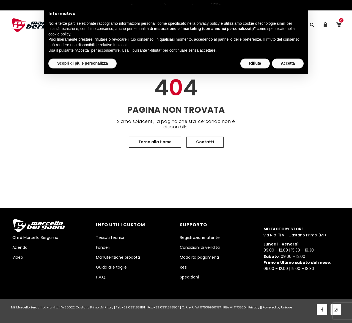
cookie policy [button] (59, 34)
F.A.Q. (101, 277)
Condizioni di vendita (200, 247)
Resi (183, 267)
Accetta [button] (288, 63)
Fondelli (103, 247)
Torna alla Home (155, 142)
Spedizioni (189, 277)
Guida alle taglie (111, 267)
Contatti (205, 142)
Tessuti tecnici (110, 237)
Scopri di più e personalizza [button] (82, 63)
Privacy (253, 307)
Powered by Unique (277, 307)
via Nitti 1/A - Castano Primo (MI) (294, 232)
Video (17, 257)
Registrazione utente (200, 237)
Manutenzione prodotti (118, 257)
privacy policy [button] (208, 23)
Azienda (20, 247)
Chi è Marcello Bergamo (35, 237)
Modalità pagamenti (199, 257)
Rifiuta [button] (255, 63)
